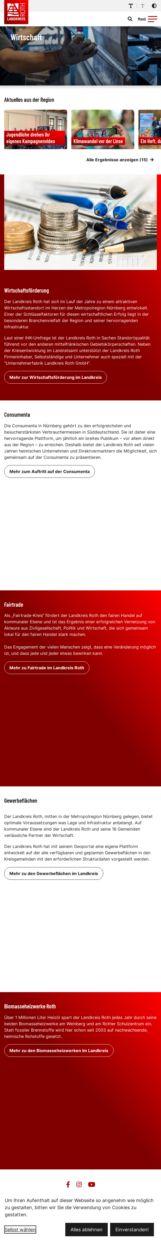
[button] (152, 19)
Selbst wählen (20, 1229)
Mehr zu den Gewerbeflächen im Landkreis (53, 873)
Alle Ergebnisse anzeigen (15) (120, 160)
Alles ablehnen (87, 1229)
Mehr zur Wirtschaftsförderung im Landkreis (55, 377)
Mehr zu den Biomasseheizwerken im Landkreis (58, 1050)
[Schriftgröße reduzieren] (142, 6)
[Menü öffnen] (148, 19)
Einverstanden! (132, 1229)
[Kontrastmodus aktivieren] (154, 6)
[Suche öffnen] (130, 19)
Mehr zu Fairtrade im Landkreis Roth (46, 667)
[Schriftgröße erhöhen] (131, 6)
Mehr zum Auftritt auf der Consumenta (49, 471)
